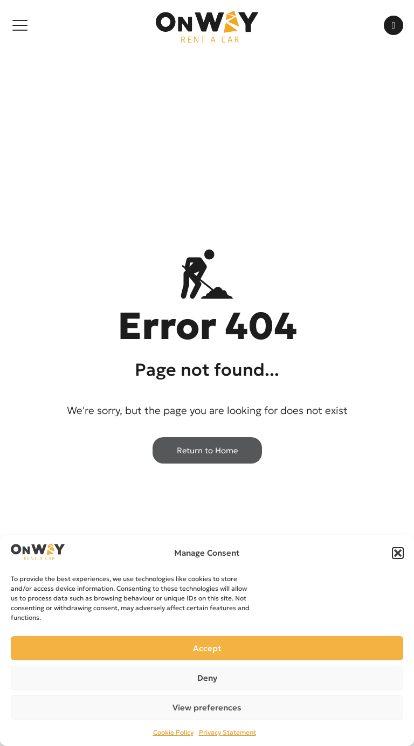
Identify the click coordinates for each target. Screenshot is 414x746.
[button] (397, 553)
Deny (207, 678)
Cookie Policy (173, 732)
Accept (207, 648)
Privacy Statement (227, 732)
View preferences (207, 707)
